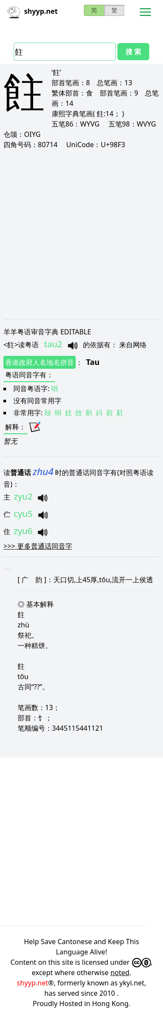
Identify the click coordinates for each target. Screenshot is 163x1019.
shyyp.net (32, 983)
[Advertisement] (80, 234)
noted (120, 972)
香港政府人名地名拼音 (39, 362)
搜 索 (133, 51)
